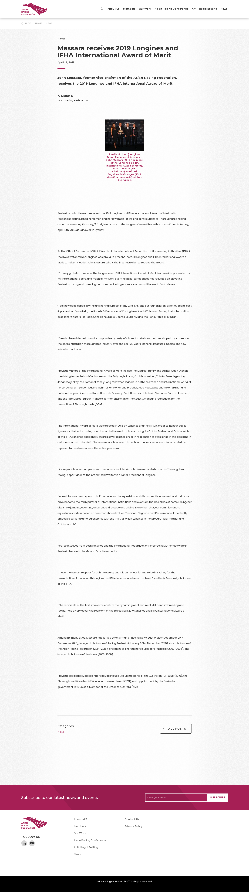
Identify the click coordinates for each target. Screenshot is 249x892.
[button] (113, 9)
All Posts (177, 728)
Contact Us (132, 819)
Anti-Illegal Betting (204, 9)
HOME (38, 23)
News (224, 9)
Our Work (145, 9)
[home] (35, 9)
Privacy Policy (133, 826)
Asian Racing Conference (171, 9)
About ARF (80, 819)
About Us (114, 9)
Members (129, 9)
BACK (27, 23)
